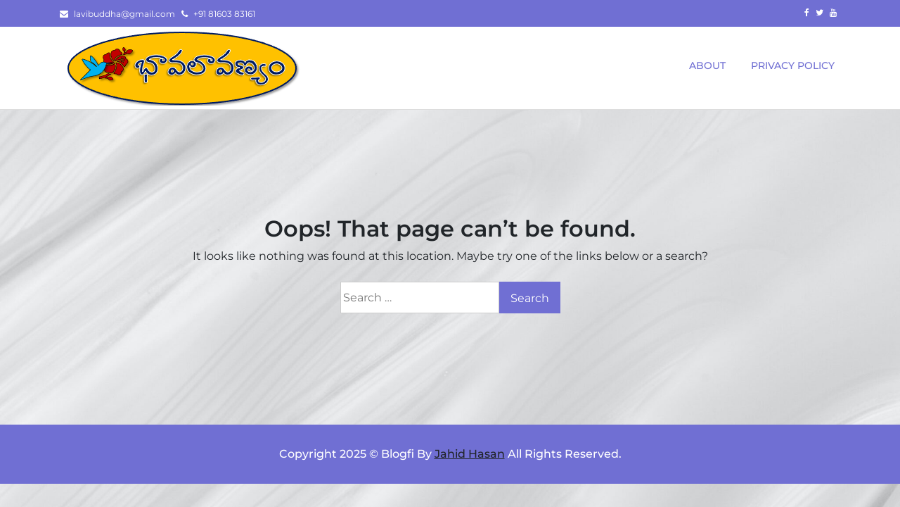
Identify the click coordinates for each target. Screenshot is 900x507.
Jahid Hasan (470, 454)
